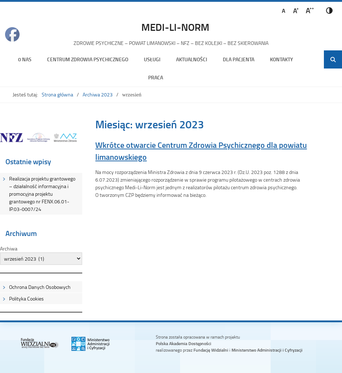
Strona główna (57, 94)
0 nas (25, 59)
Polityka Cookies (26, 298)
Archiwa (8, 248)
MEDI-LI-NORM (175, 27)
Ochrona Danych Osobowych (40, 286)
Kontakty (281, 59)
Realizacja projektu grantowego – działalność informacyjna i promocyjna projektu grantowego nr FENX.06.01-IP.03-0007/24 (42, 193)
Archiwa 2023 (98, 94)
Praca (155, 77)
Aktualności (191, 59)
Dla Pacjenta (238, 59)
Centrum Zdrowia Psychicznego (87, 59)
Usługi (152, 59)
